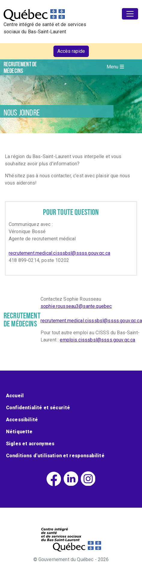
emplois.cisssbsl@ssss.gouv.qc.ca (97, 340)
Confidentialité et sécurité (38, 407)
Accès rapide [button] (71, 51)
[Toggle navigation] (130, 14)
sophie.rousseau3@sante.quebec (76, 306)
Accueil (15, 395)
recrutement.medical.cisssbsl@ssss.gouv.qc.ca (59, 253)
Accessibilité (22, 419)
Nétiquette (19, 431)
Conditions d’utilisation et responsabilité (55, 455)
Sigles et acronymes (30, 443)
